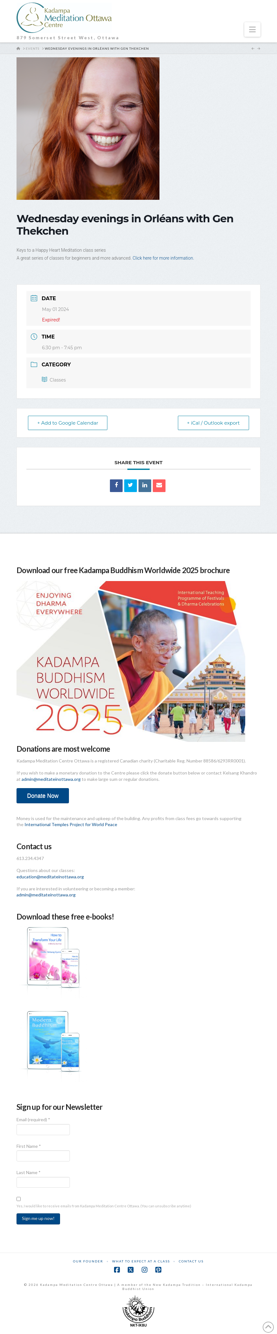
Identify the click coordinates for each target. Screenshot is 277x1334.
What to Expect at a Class (141, 1261)
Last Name (29, 1172)
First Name (29, 1146)
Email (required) (33, 1119)
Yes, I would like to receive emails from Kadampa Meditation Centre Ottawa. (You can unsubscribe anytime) (104, 1206)
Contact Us (191, 1261)
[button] (252, 29)
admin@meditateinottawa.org (51, 779)
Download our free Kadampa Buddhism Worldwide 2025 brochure (123, 570)
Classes (54, 380)
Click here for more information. (163, 258)
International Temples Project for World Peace (70, 824)
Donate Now (42, 796)
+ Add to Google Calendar (67, 423)
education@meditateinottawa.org (50, 876)
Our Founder (88, 1261)
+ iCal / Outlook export (213, 423)
